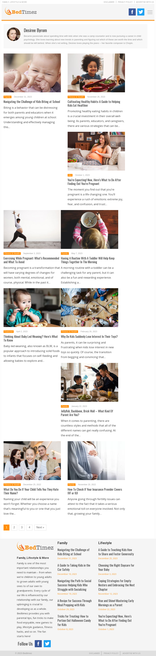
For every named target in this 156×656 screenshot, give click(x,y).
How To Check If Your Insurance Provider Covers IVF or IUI (95, 491)
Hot (70, 175)
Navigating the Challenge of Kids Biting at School (32, 101)
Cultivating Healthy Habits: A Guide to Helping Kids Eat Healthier (94, 103)
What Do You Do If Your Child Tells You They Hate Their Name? (31, 491)
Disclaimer (109, 2)
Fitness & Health (76, 97)
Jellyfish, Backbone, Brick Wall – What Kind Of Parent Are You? (87, 413)
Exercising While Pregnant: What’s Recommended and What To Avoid (31, 260)
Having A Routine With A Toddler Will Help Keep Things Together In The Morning (88, 260)
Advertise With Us (145, 2)
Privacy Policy (125, 2)
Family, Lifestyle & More (14, 2)
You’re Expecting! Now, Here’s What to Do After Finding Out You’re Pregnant (94, 182)
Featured (8, 332)
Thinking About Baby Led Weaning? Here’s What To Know (31, 338)
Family (7, 97)
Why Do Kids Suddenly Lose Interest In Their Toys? (89, 336)
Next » (40, 527)
